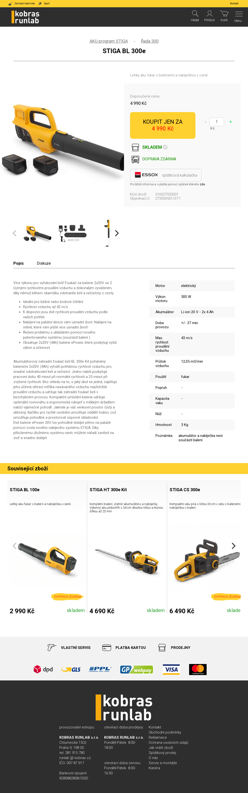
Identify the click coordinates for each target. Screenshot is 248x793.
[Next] (116, 233)
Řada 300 (150, 41)
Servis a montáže (163, 763)
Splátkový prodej (162, 753)
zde (202, 184)
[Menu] (237, 17)
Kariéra (154, 768)
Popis (18, 263)
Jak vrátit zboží (161, 747)
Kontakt (155, 727)
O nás (153, 758)
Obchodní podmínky (165, 732)
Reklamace (158, 737)
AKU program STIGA (109, 41)
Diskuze (44, 263)
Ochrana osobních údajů (168, 742)
